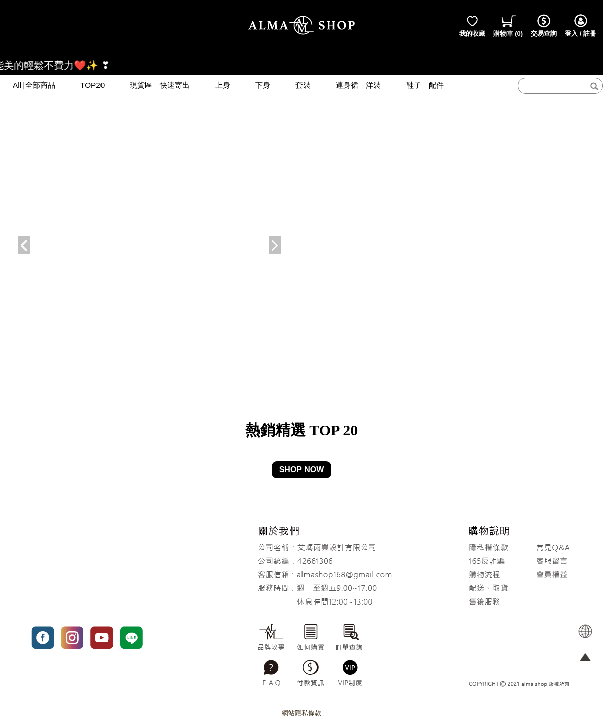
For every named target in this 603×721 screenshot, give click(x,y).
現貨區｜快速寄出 (160, 85)
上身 (222, 85)
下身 (262, 85)
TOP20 (92, 85)
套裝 (303, 85)
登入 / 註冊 (580, 25)
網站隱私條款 (301, 713)
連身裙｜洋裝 (358, 85)
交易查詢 (544, 25)
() (508, 25)
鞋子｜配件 (425, 85)
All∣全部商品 (34, 85)
